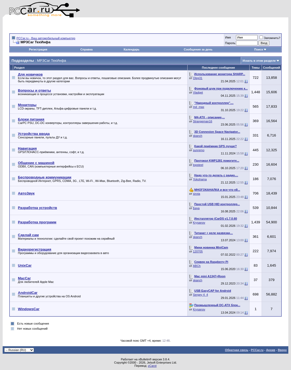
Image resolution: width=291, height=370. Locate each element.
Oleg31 (197, 78)
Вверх (282, 350)
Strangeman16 (202, 121)
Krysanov (199, 222)
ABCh (197, 265)
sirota (196, 193)
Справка (86, 49)
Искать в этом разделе (259, 60)
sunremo (198, 150)
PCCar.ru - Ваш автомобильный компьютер (46, 38)
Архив (270, 350)
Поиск (260, 49)
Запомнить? (269, 38)
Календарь (131, 49)
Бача (196, 208)
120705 (198, 251)
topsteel (198, 164)
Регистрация (38, 49)
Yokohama (200, 179)
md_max (198, 106)
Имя (228, 37)
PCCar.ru (257, 350)
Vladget (198, 92)
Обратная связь (236, 350)
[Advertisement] (71, 25)
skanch (197, 135)
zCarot (152, 365)
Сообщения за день (198, 49)
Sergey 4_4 (200, 294)
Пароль (230, 43)
